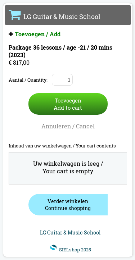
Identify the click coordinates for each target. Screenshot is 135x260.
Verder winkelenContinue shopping (68, 204)
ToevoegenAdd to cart (68, 104)
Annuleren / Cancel (68, 126)
